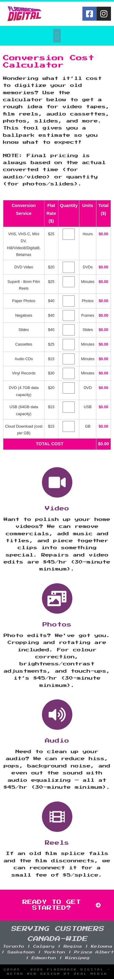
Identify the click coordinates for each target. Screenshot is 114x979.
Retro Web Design (33, 974)
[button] (57, 36)
